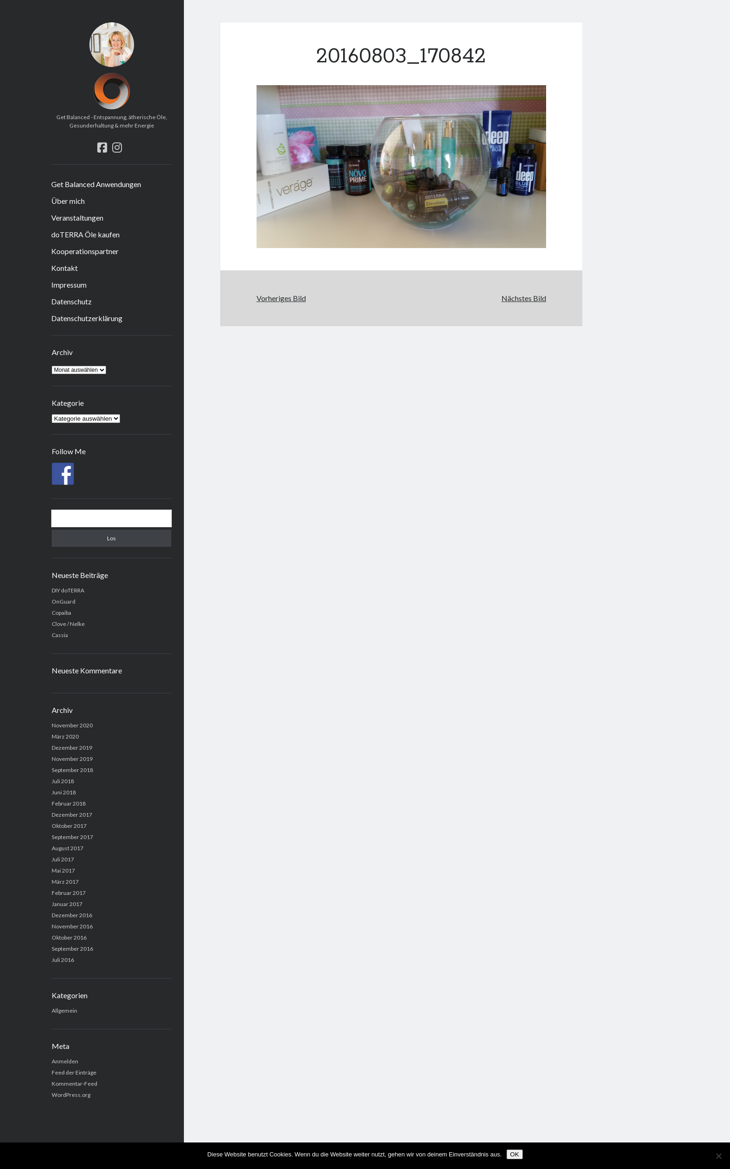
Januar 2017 (67, 903)
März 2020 (65, 736)
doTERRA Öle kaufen (85, 234)
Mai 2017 (63, 870)
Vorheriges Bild (281, 298)
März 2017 (65, 881)
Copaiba (61, 612)
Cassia (60, 635)
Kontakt (64, 267)
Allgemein (64, 1010)
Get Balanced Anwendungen (96, 184)
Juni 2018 (64, 792)
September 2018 (72, 769)
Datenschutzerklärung (86, 318)
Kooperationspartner (85, 251)
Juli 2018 (63, 781)
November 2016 (72, 926)
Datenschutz (71, 301)
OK (514, 1154)
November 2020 (72, 725)
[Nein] (718, 1156)
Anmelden (65, 1061)
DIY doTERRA (68, 590)
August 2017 (67, 848)
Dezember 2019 (72, 747)
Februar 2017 (69, 892)
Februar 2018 (69, 803)
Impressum (69, 284)
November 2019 (72, 758)
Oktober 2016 (69, 937)
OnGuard (63, 601)
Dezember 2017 (72, 814)
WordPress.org (71, 1094)
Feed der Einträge (74, 1072)
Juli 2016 (63, 959)
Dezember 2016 (72, 915)
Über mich (68, 200)
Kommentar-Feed (74, 1083)
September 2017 (72, 836)
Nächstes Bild (523, 298)
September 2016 (72, 948)
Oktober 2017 (69, 825)
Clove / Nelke (68, 623)
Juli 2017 (63, 859)
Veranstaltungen (77, 217)
